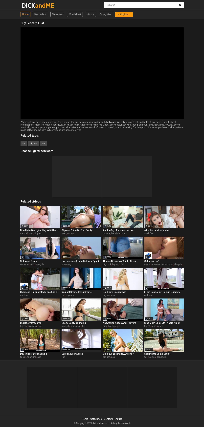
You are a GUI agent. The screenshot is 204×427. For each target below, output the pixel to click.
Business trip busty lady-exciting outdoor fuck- (40, 292)
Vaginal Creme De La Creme (77, 292)
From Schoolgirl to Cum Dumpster (162, 292)
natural (24, 233)
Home (25, 14)
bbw (31, 233)
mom (123, 233)
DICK (30, 5)
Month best (75, 14)
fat (23, 143)
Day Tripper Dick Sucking (33, 354)
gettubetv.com (43, 151)
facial (23, 357)
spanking (66, 264)
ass (43, 143)
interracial (76, 326)
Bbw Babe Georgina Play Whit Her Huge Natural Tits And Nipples (40, 230)
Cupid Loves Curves (72, 354)
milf (32, 264)
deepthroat (180, 264)
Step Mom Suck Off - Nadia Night (162, 323)
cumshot (24, 264)
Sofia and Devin (28, 261)
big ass (33, 143)
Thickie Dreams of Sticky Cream (120, 261)
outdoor (24, 295)
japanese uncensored (162, 264)
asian (147, 264)
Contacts (108, 419)
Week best (57, 14)
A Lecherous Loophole (156, 230)
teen (64, 233)
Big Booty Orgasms (30, 323)
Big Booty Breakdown (114, 292)
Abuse (118, 419)
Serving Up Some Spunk (157, 354)
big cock (107, 264)
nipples (38, 233)
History (90, 14)
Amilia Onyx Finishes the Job (118, 230)
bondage (161, 357)
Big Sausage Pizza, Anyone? (118, 354)
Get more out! (151, 261)
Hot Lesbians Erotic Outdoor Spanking (81, 261)
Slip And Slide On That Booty (77, 230)
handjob (115, 233)
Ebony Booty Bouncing (74, 323)
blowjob (40, 264)
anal (146, 233)
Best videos (40, 14)
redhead (148, 295)
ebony (70, 233)
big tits (147, 326)
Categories (105, 14)
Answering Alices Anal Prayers (119, 323)
